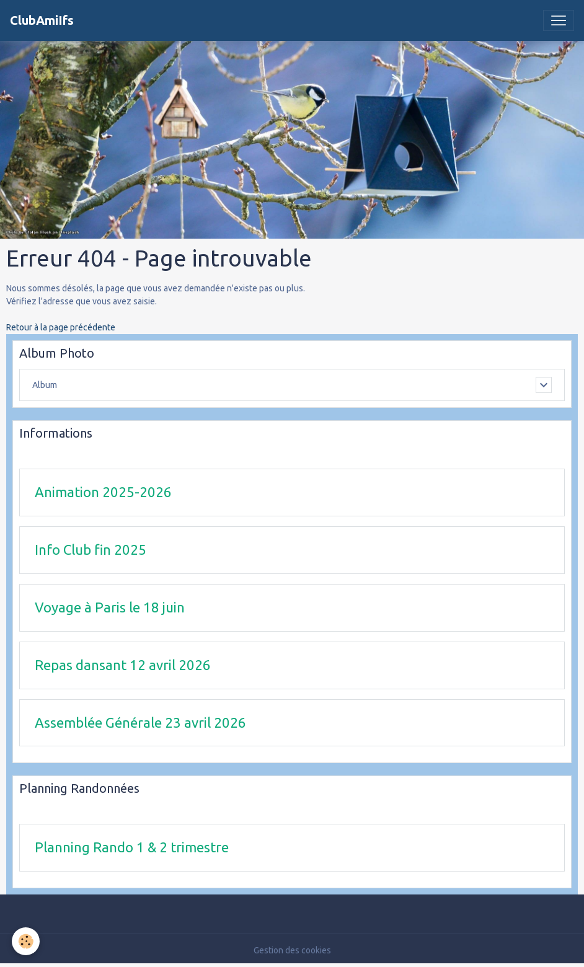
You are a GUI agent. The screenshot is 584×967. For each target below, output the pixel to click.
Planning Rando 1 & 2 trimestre (132, 847)
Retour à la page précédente (60, 327)
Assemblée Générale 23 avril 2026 (140, 722)
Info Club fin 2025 (90, 549)
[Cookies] (26, 941)
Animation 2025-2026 (103, 492)
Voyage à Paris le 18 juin (110, 607)
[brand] (42, 20)
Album (44, 385)
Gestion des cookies (292, 950)
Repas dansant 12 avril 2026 (123, 665)
